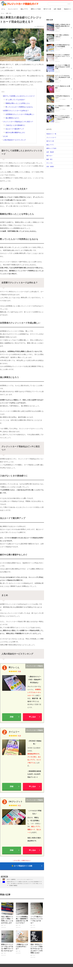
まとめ (5, 136)
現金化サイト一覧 (51, 134)
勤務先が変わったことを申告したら (18, 103)
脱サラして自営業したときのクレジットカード (19, 96)
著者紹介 (15, 886)
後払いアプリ (50, 144)
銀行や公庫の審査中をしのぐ (15, 132)
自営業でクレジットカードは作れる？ (16, 110)
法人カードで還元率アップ (15, 129)
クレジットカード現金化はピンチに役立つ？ (18, 121)
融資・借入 (49, 159)
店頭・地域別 (50, 166)
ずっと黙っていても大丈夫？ (15, 99)
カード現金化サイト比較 (22, 866)
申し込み (32, 717)
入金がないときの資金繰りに (15, 125)
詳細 (11, 717)
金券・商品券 (50, 152)
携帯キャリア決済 (51, 148)
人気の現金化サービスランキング (14, 140)
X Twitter (11, 886)
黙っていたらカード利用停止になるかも (19, 107)
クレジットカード (51, 137)
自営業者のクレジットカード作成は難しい (20, 114)
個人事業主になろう (12, 118)
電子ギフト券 (50, 141)
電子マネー (49, 155)
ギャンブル (49, 163)
